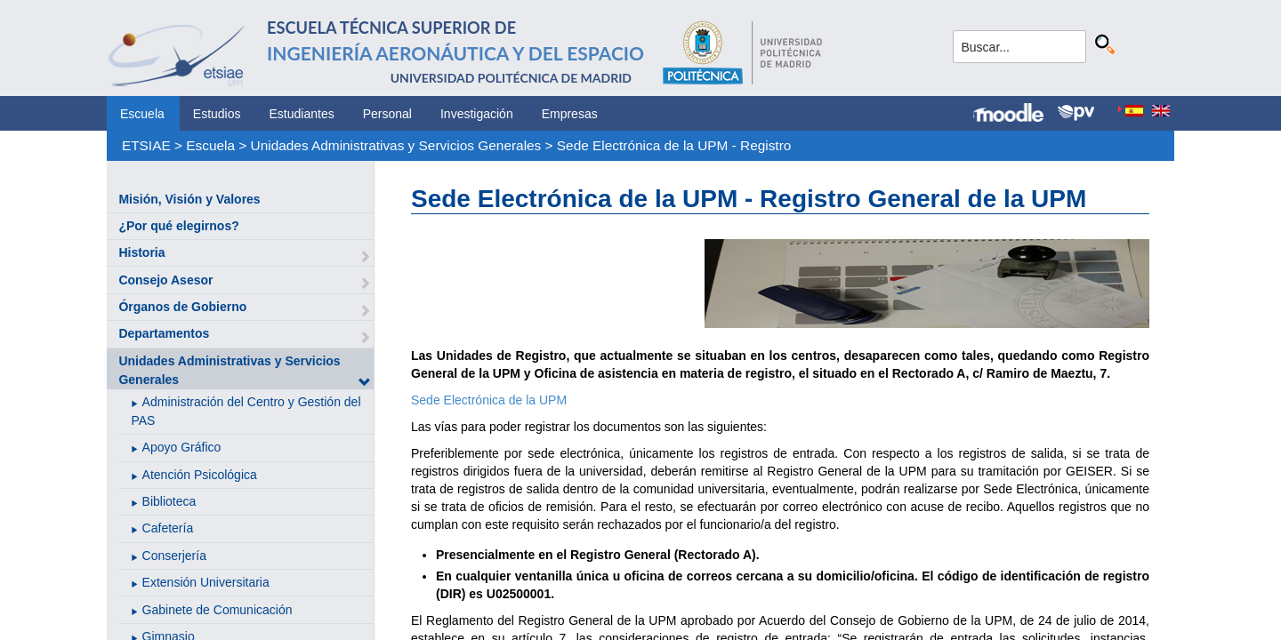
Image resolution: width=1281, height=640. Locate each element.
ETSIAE (146, 145)
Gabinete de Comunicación (217, 610)
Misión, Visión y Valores (189, 199)
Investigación (476, 114)
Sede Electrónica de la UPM (489, 400)
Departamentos (163, 333)
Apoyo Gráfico (182, 447)
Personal (387, 114)
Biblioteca (169, 501)
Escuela (142, 114)
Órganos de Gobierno (182, 307)
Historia (141, 252)
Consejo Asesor (165, 280)
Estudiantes (302, 114)
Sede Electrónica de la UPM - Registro (674, 145)
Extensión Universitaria (206, 582)
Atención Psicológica (199, 475)
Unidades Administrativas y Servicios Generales (396, 145)
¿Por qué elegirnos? (178, 226)
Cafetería (168, 528)
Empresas (570, 114)
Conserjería (174, 555)
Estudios (217, 114)
